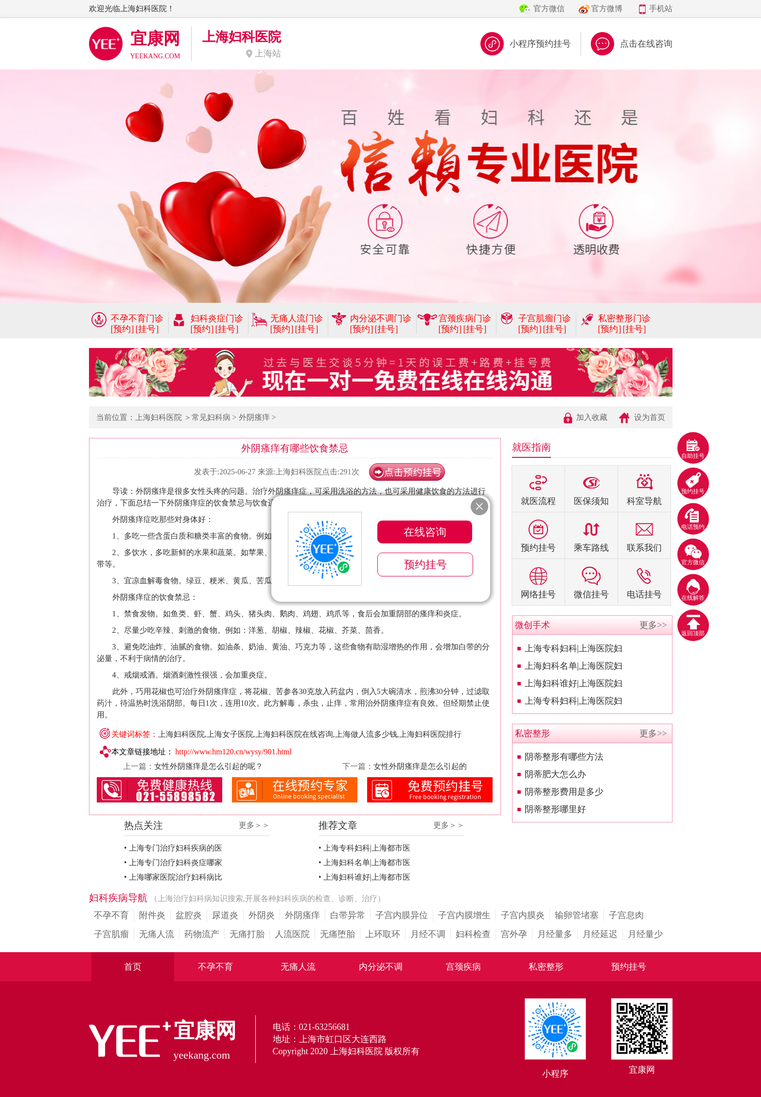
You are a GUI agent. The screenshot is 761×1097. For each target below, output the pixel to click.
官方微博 (606, 8)
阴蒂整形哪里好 (555, 809)
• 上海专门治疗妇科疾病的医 (173, 848)
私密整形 (546, 967)
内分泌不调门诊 (380, 318)
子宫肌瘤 (111, 934)
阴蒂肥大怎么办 (555, 774)
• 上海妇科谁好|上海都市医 (364, 877)
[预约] (122, 329)
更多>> (653, 625)
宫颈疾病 (463, 967)
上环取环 (382, 934)
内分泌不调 (381, 967)
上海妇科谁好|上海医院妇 (574, 683)
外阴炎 (261, 915)
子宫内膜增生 (464, 915)
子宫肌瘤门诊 (544, 318)
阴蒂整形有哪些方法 (564, 757)
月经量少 (645, 934)
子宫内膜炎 (523, 915)
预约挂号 (628, 967)
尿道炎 (225, 915)
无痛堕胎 (337, 934)
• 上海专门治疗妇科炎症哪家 (173, 862)
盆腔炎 (189, 915)
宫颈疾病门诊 (465, 318)
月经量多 (554, 934)
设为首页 (649, 417)
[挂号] (147, 329)
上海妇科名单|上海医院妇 (574, 666)
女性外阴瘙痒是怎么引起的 (420, 766)
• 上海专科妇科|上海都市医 (364, 848)
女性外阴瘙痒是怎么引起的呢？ (208, 766)
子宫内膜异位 (401, 915)
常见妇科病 (211, 417)
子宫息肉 (626, 915)
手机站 (661, 8)
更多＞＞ (254, 825)
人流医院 (292, 934)
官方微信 (549, 8)
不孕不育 (111, 915)
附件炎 (152, 915)
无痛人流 (156, 934)
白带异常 (347, 915)
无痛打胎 (247, 934)
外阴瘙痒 (254, 417)
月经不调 (427, 934)
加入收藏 (591, 417)
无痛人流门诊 (296, 318)
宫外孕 (514, 934)
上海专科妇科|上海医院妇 (574, 648)
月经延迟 (600, 934)
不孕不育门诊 (137, 318)
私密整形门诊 (624, 318)
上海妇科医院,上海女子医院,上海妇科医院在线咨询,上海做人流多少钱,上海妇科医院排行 (309, 734)
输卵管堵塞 (577, 915)
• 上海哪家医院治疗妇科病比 (173, 877)
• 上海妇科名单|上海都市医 (364, 862)
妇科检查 (473, 934)
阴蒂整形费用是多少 (564, 792)
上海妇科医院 (158, 417)
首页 (133, 967)
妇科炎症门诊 (217, 318)
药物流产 (201, 934)
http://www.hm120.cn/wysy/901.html (234, 752)
